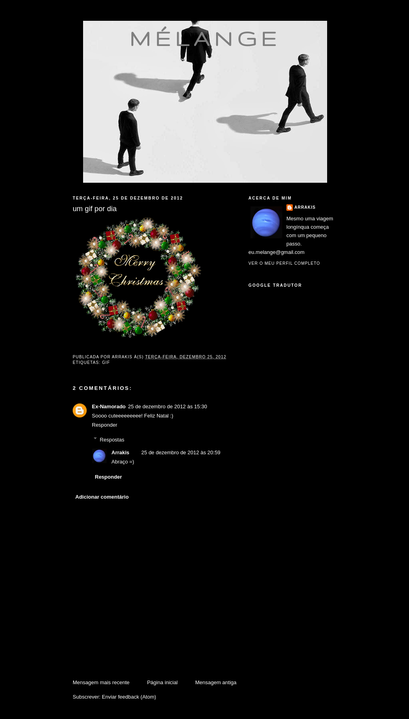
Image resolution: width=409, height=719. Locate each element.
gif (106, 362)
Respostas (112, 439)
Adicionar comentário (102, 497)
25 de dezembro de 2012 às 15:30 (167, 406)
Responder (104, 425)
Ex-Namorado (109, 406)
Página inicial (162, 682)
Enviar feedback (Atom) (129, 697)
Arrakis (120, 452)
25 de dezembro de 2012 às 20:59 (180, 452)
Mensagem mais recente (101, 682)
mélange (205, 38)
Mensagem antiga (215, 682)
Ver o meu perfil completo (284, 263)
